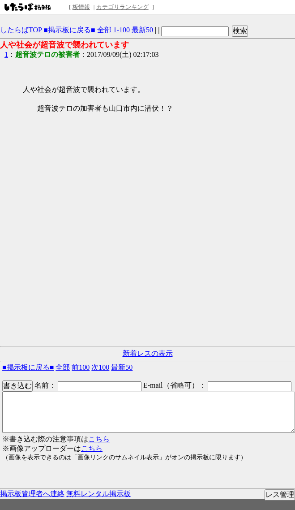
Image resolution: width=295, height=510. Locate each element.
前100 (81, 367)
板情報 (81, 7)
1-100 (121, 30)
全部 (104, 30)
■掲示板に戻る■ (69, 30)
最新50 (142, 30)
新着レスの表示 (148, 353)
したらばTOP (21, 30)
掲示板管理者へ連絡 (32, 493)
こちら (99, 439)
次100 (100, 367)
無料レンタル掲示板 (98, 493)
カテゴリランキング (122, 7)
